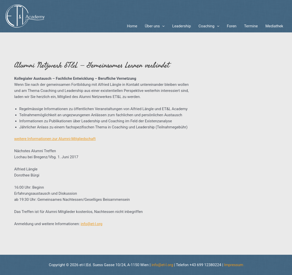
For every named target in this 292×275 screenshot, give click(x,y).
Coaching (209, 26)
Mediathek (274, 26)
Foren (232, 26)
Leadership (181, 26)
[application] (162, 26)
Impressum (233, 265)
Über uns (155, 26)
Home (132, 26)
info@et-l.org (92, 224)
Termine (251, 26)
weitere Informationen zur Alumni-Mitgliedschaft (55, 138)
